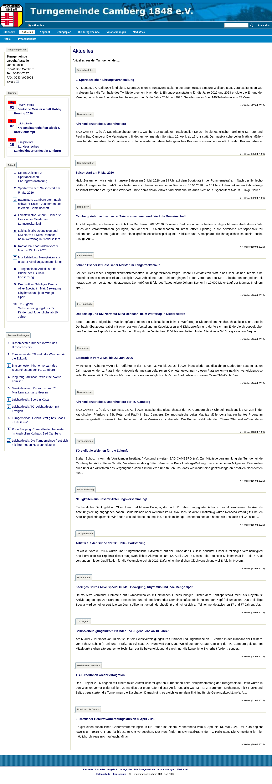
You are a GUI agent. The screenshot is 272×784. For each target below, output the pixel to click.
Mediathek (139, 32)
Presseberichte (27, 39)
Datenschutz (103, 774)
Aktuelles (27, 32)
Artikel (7, 39)
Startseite (9, 32)
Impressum (119, 774)
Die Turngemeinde (89, 32)
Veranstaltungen (116, 32)
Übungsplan (64, 32)
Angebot (45, 32)
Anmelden (264, 25)
